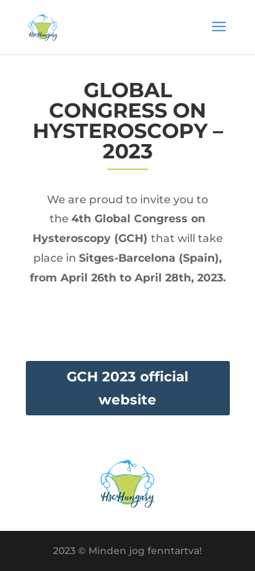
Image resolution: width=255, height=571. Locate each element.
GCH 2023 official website (127, 388)
